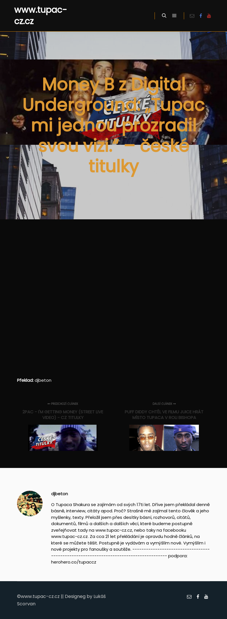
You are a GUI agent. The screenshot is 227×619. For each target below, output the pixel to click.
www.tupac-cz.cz (40, 15)
